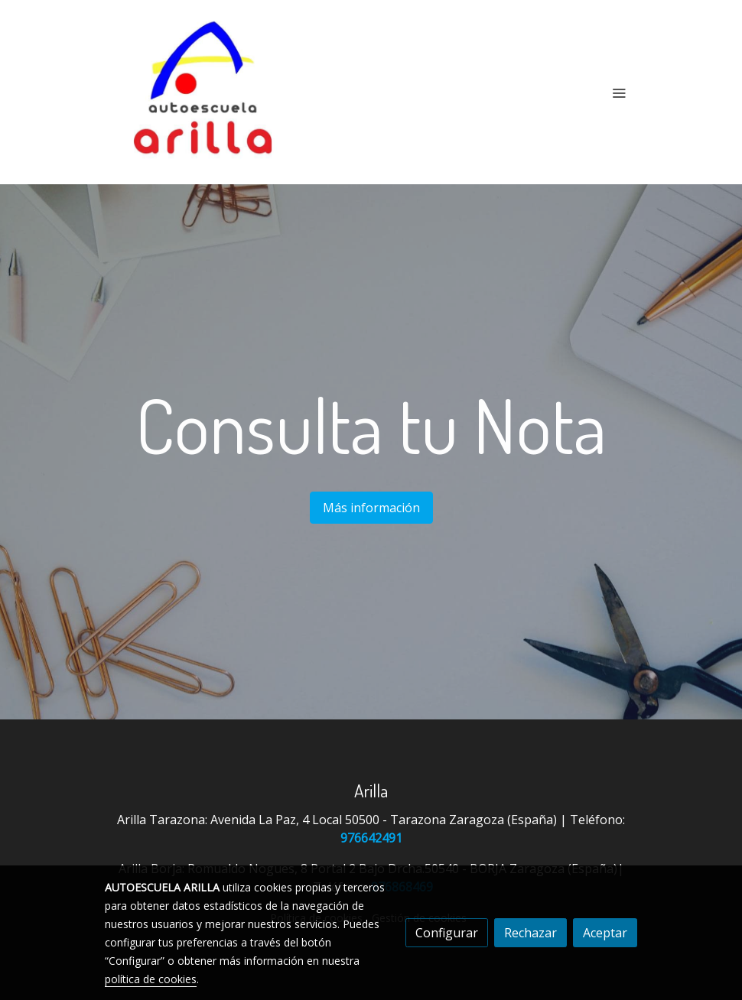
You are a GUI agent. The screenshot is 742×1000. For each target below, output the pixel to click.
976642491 (371, 838)
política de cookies (151, 979)
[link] (203, 92)
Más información (371, 507)
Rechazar (530, 932)
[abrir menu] (619, 92)
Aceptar (605, 932)
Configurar (446, 932)
